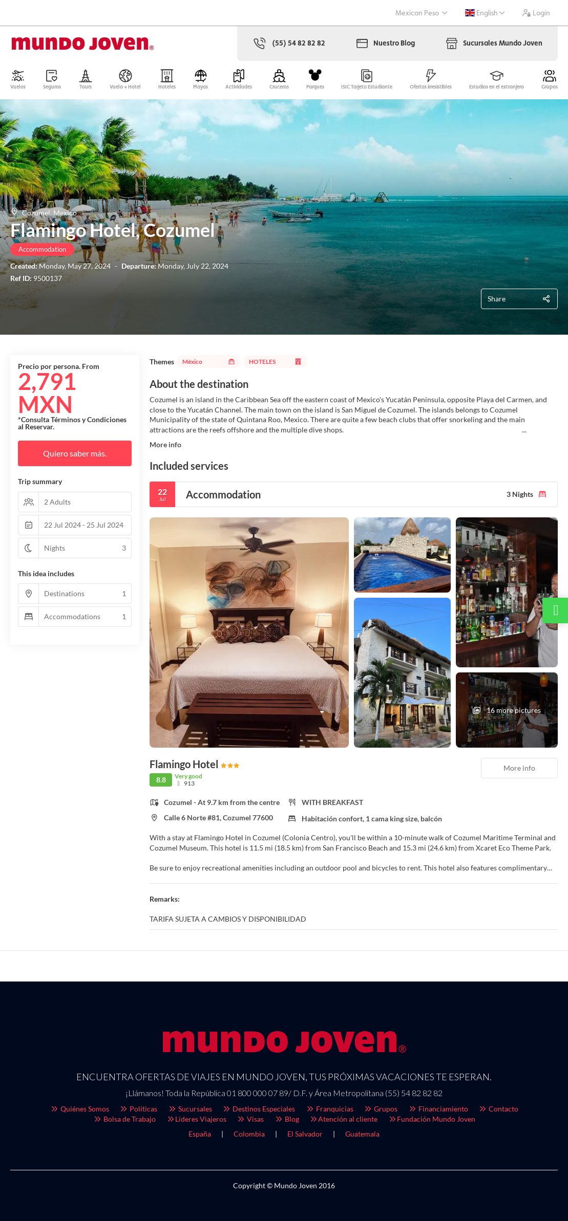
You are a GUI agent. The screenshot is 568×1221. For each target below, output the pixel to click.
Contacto (498, 1108)
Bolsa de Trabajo (124, 1119)
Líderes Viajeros (196, 1119)
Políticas (138, 1108)
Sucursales (189, 1108)
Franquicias (329, 1108)
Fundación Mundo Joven (431, 1119)
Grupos (381, 1108)
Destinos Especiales (259, 1108)
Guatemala (362, 1133)
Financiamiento (438, 1108)
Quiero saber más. (75, 453)
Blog (286, 1119)
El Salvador (305, 1133)
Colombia (249, 1133)
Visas (250, 1119)
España (199, 1133)
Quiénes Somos (79, 1108)
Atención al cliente (343, 1119)
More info (165, 444)
